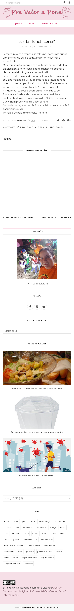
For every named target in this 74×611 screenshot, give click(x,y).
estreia (35, 533)
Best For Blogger (52, 607)
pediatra (30, 551)
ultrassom (28, 563)
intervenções (47, 539)
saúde (60, 127)
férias (6, 539)
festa (54, 533)
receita (59, 551)
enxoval (15, 533)
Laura (32, 521)
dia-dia (31, 127)
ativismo (7, 527)
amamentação (45, 521)
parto (20, 551)
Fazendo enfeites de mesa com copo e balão (37, 432)
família (45, 533)
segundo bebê (47, 557)
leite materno (34, 545)
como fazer (41, 527)
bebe (17, 527)
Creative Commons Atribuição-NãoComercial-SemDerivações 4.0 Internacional (34, 591)
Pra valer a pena (29, 607)
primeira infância (44, 551)
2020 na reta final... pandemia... (37, 475)
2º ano (15, 521)
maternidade (49, 545)
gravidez (16, 539)
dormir (42, 127)
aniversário (60, 521)
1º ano (21, 127)
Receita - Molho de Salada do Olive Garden (37, 388)
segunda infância (29, 557)
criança (53, 527)
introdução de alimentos (14, 545)
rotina (6, 557)
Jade (51, 127)
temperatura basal (12, 563)
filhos (62, 533)
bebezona (27, 527)
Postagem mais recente (19, 217)
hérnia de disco (31, 539)
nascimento (9, 551)
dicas (6, 533)
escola (26, 533)
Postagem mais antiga (55, 217)
